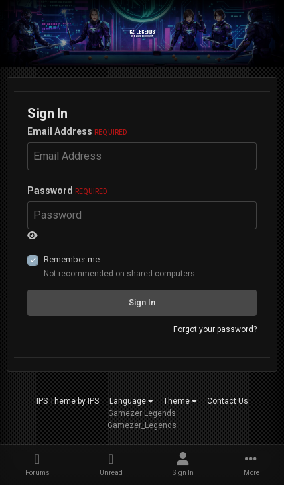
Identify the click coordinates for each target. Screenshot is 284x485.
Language (131, 401)
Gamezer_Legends (142, 425)
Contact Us (227, 401)
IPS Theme (56, 401)
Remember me (72, 259)
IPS (93, 401)
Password (67, 190)
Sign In (142, 302)
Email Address (77, 131)
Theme (180, 401)
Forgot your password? (215, 329)
